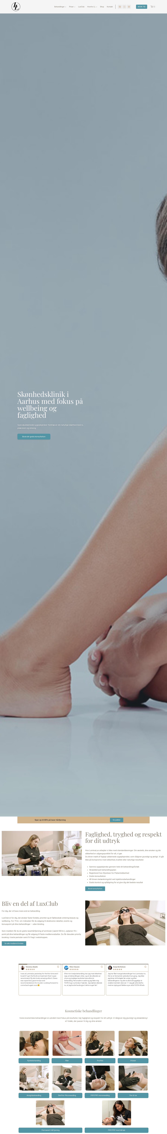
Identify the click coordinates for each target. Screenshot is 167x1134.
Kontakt (110, 7)
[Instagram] (124, 7)
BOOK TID (141, 7)
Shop (102, 7)
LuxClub (81, 7)
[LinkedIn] (129, 7)
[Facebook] (120, 7)
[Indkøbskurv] (152, 6)
